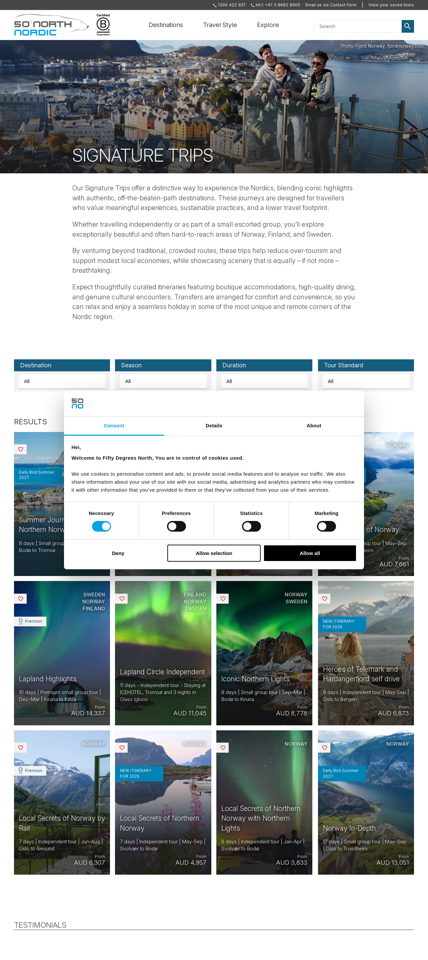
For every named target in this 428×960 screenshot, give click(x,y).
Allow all (310, 553)
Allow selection (214, 553)
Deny (118, 553)
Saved (26, 449)
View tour (62, 504)
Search (408, 26)
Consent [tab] (114, 425)
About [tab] (314, 425)
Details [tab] (214, 425)
